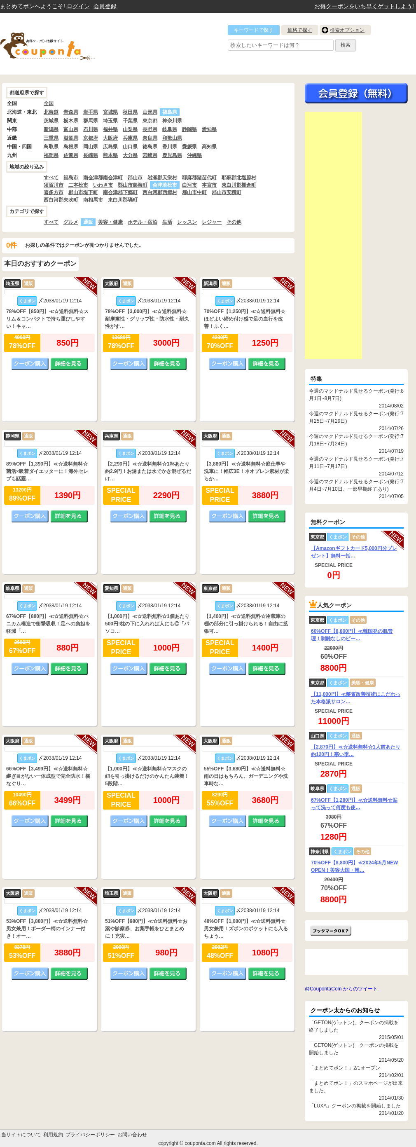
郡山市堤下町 (83, 192)
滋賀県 (70, 138)
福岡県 (51, 155)
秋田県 (130, 112)
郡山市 (135, 177)
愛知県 (209, 129)
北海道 (51, 112)
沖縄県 (194, 155)
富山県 (70, 129)
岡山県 (90, 147)
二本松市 (78, 185)
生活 (167, 222)
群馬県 (90, 121)
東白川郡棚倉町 (239, 185)
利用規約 (53, 1135)
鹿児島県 (172, 155)
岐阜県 (169, 129)
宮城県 (110, 112)
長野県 (150, 129)
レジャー (212, 222)
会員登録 (105, 6)
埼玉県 (110, 121)
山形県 (150, 112)
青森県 (70, 112)
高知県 (209, 147)
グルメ (70, 222)
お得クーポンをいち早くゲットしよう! (364, 6)
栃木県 (70, 121)
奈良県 (150, 138)
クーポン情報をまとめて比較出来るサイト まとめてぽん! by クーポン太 (62, 43)
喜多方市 (53, 192)
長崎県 (90, 155)
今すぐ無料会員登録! (356, 93)
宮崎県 (150, 155)
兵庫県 (130, 138)
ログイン (78, 6)
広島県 (110, 147)
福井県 (110, 129)
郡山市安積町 (226, 192)
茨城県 (51, 121)
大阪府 (110, 138)
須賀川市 (53, 185)
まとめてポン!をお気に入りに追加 (330, 930)
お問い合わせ (132, 1135)
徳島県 (150, 147)
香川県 (169, 147)
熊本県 (110, 155)
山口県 (130, 147)
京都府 (90, 138)
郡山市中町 (194, 192)
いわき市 (103, 185)
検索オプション (347, 30)
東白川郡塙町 (123, 200)
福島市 (70, 177)
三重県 (51, 138)
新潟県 (51, 129)
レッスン (187, 222)
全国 (49, 103)
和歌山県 (172, 138)
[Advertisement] (333, 235)
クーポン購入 (30, 364)
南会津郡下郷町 (120, 192)
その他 (234, 222)
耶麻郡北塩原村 (239, 177)
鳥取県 (51, 147)
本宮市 (209, 185)
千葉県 (130, 121)
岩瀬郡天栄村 (162, 177)
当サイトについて (21, 1135)
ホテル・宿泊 (142, 222)
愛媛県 (189, 147)
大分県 (130, 155)
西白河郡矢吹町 (61, 200)
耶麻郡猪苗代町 (199, 177)
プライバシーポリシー (90, 1135)
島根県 (70, 147)
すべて (51, 177)
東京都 (150, 121)
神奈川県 (172, 121)
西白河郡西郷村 (160, 192)
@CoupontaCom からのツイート (341, 989)
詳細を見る (69, 364)
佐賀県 (70, 155)
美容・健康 (110, 222)
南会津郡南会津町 (103, 177)
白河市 (189, 185)
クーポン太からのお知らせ (345, 1010)
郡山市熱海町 (132, 185)
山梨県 (130, 129)
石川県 (90, 129)
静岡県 (189, 129)
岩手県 (90, 112)
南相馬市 (93, 200)
